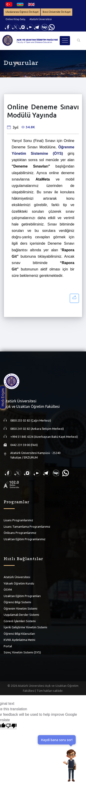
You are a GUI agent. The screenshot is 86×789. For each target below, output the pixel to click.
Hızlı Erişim (3, 397)
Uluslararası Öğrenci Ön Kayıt (21, 11)
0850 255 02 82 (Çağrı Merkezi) (30, 420)
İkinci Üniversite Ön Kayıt (56, 11)
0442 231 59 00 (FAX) (24, 444)
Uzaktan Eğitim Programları (22, 596)
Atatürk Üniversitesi (41, 19)
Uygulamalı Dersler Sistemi (21, 614)
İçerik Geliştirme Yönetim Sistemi (25, 627)
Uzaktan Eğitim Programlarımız (25, 539)
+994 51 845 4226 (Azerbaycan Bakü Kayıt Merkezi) (44, 436)
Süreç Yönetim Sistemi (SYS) (22, 652)
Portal (8, 646)
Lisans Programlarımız (18, 520)
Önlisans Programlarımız (20, 532)
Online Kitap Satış (15, 19)
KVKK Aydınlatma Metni (19, 639)
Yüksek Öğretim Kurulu (19, 583)
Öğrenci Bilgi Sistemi (17, 602)
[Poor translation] (11, 726)
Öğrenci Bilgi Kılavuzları (19, 633)
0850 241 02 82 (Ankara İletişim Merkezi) (37, 428)
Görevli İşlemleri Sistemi (20, 621)
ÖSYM (8, 589)
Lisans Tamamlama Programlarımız (27, 526)
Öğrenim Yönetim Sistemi (20, 608)
